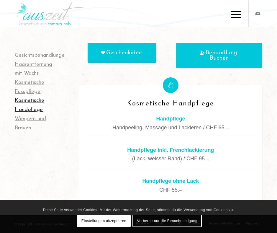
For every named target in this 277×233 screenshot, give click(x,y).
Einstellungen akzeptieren (103, 221)
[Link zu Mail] (257, 13)
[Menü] (233, 13)
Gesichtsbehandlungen (41, 55)
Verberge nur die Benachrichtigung (167, 221)
